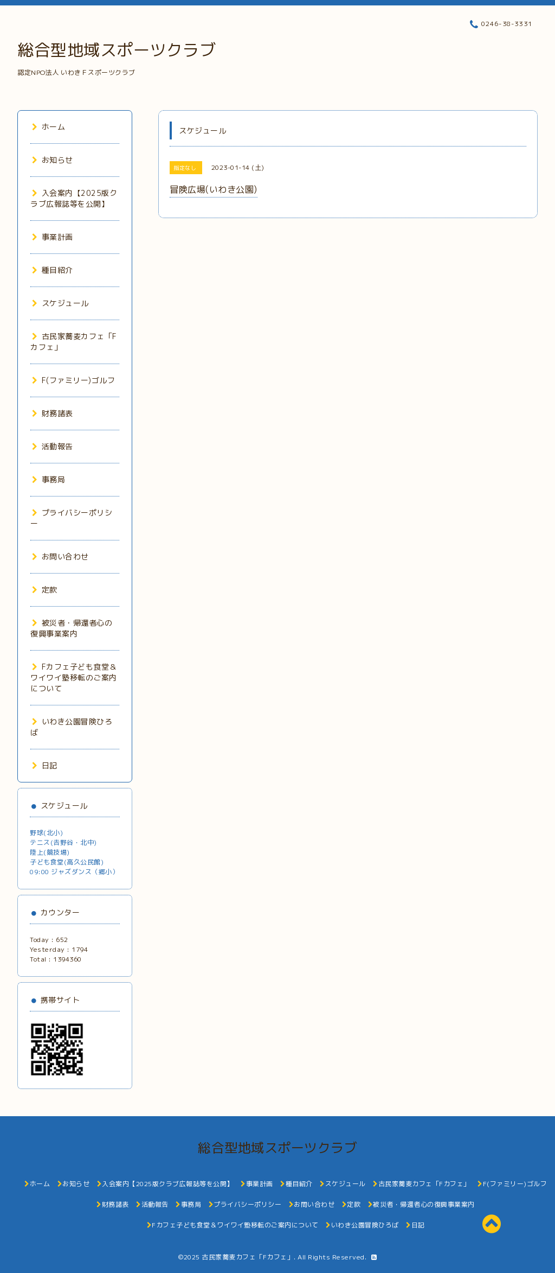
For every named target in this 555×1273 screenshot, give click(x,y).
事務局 (48, 479)
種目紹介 (52, 270)
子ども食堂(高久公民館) (67, 862)
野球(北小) (46, 832)
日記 (44, 765)
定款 (44, 589)
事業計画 (52, 237)
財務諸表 (52, 413)
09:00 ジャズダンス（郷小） (74, 871)
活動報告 (52, 446)
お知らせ (52, 160)
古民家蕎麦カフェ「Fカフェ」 (248, 1257)
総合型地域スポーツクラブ (116, 50)
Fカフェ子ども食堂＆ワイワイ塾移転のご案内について (73, 677)
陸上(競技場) (50, 852)
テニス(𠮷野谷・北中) (63, 842)
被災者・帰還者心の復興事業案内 (71, 628)
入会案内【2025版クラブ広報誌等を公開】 (73, 198)
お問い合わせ (60, 556)
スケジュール (60, 303)
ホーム (48, 127)
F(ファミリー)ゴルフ (73, 380)
